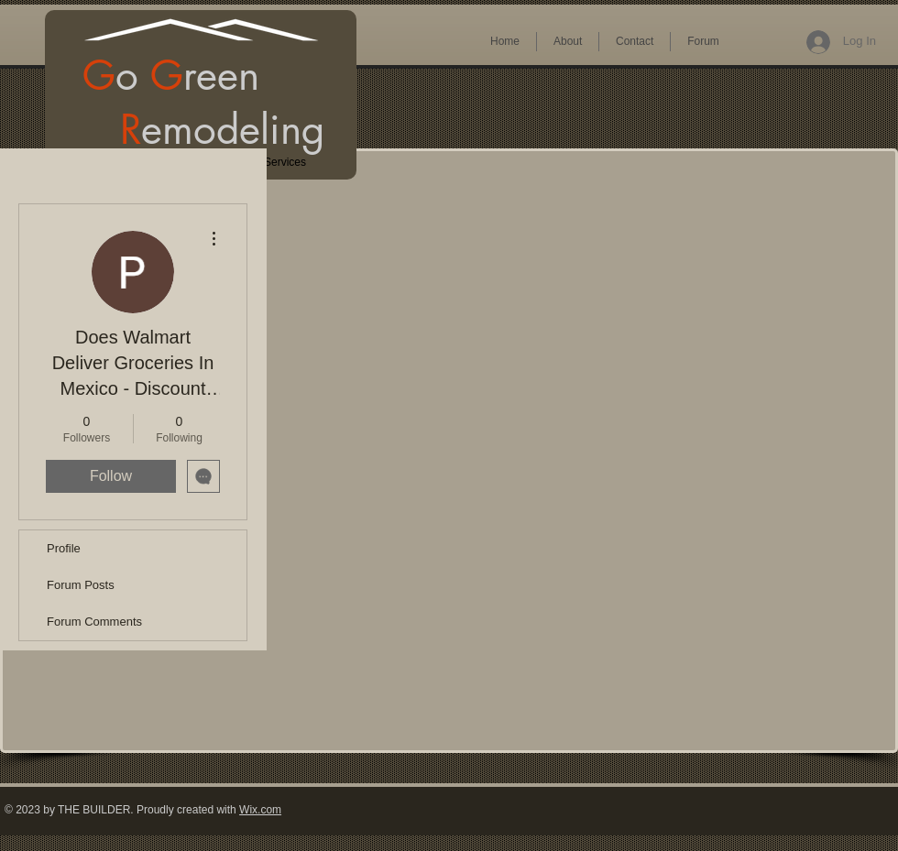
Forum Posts (81, 585)
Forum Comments (94, 621)
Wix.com (260, 809)
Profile (64, 548)
